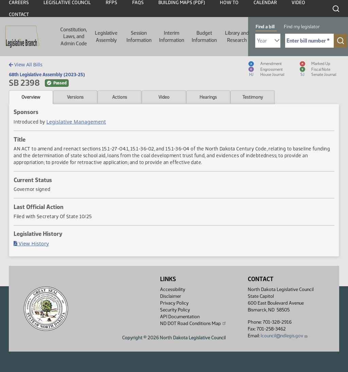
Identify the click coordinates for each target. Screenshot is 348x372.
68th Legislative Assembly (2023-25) (47, 74)
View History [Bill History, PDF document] (31, 243)
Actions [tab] (119, 97)
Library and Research (237, 36)
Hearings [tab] (208, 97)
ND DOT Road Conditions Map (193, 323)
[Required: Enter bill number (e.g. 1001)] (309, 40)
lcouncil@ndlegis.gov (284, 336)
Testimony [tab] (252, 97)
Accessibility (172, 289)
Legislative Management (76, 121)
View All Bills (25, 64)
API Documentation (179, 317)
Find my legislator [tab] (302, 27)
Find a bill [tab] (265, 27)
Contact (19, 14)
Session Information (139, 36)
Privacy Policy (174, 303)
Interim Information (171, 36)
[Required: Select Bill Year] (268, 40)
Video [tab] (164, 97)
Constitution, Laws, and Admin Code (73, 37)
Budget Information (204, 36)
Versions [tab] (75, 97)
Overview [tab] (30, 97)
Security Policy (175, 310)
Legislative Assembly (106, 36)
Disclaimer (170, 296)
